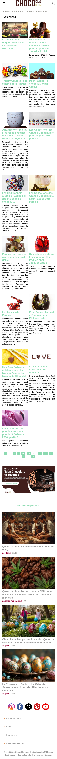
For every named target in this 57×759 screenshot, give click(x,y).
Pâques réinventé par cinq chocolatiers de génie (14, 257)
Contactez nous (12, 718)
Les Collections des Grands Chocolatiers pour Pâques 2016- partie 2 (41, 134)
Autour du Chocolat (24, 11)
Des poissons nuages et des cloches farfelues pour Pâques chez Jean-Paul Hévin (40, 45)
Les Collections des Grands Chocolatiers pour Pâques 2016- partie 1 (41, 197)
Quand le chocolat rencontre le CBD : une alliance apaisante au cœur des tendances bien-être (27, 594)
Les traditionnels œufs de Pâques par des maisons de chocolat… (14, 197)
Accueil (6, 11)
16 (33, 456)
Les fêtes (43, 11)
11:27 (14, 553)
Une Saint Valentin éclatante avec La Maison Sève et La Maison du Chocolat (14, 372)
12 (34, 453)
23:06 (12, 646)
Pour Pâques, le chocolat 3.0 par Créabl (38, 83)
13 (40, 453)
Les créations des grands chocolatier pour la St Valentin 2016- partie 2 (13, 433)
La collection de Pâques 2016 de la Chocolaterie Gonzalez (13, 44)
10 (23, 453)
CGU (7, 727)
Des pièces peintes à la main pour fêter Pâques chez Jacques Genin (41, 258)
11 (28, 453)
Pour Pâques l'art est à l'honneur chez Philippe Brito (41, 315)
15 (51, 453)
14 (45, 453)
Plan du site (10, 735)
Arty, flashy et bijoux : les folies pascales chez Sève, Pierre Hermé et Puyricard (14, 134)
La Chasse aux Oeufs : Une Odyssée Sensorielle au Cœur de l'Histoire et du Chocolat (25, 687)
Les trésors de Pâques (10, 314)
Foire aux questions (13, 743)
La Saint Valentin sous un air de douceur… (39, 369)
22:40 (12, 694)
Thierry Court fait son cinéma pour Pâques (15, 82)
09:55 (25, 601)
